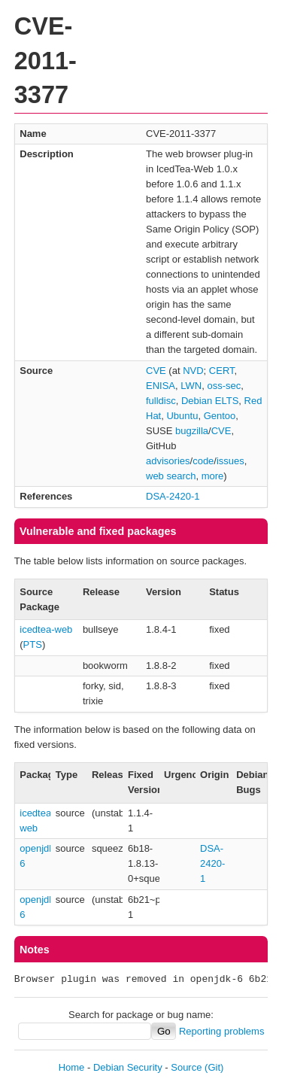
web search (171, 476)
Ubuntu (182, 415)
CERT (222, 370)
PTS (32, 644)
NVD (193, 370)
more (213, 476)
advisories (168, 461)
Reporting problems (221, 1031)
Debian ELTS (209, 400)
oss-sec (224, 385)
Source (186, 1067)
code (203, 461)
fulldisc (161, 400)
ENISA (160, 385)
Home (72, 1067)
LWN (191, 385)
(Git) (214, 1067)
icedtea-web (46, 629)
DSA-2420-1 (173, 496)
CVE (156, 370)
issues (230, 461)
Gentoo (220, 415)
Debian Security (127, 1067)
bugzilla (191, 430)
